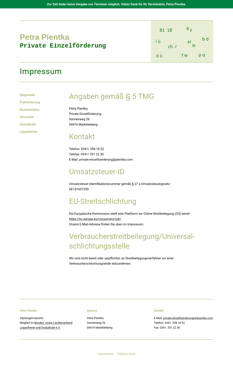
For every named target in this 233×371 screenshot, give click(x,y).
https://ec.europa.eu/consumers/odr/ (95, 219)
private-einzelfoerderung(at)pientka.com (188, 318)
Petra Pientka (44, 37)
